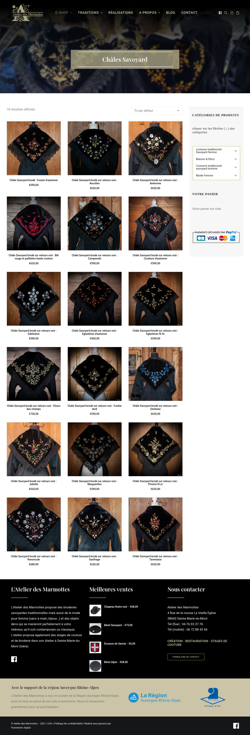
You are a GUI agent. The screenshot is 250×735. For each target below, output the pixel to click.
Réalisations (120, 13)
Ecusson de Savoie (119, 643)
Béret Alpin (116, 662)
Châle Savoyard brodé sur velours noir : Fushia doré (95, 407)
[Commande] (157, 111)
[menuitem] (64, 12)
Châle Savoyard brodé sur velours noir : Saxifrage (94, 558)
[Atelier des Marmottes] (27, 12)
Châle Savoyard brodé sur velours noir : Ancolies (94, 182)
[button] (220, 12)
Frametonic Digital (21, 727)
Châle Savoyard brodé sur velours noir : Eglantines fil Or (155, 332)
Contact (189, 13)
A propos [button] (149, 13)
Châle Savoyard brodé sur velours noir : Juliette (34, 483)
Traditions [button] (90, 13)
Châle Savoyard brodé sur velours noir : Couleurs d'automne (155, 257)
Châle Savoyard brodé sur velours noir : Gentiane (155, 407)
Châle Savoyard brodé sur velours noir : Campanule (94, 257)
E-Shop (63, 13)
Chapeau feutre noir (121, 606)
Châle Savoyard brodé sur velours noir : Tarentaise (155, 558)
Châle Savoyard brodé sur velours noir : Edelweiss (34, 332)
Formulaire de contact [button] (186, 657)
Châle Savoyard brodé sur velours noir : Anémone (155, 182)
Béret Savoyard (118, 625)
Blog (170, 13)
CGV (49, 723)
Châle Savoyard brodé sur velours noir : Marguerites (94, 483)
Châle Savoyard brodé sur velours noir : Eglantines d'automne (94, 332)
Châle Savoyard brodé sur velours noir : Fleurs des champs (33, 407)
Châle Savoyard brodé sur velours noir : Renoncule (34, 558)
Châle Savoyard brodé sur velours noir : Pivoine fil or (155, 483)
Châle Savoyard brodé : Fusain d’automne (34, 180)
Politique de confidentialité (68, 723)
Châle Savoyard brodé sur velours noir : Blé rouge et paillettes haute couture (34, 257)
